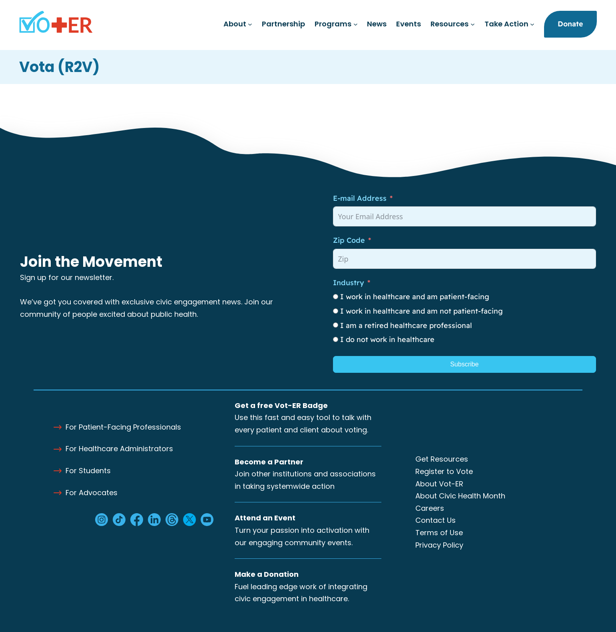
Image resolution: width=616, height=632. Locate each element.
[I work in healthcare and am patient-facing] (335, 296)
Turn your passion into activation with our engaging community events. (302, 530)
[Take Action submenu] (532, 24)
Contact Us (435, 520)
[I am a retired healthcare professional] (335, 325)
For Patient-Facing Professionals (123, 427)
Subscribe (464, 364)
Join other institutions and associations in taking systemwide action (305, 474)
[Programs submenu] (355, 24)
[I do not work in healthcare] (335, 339)
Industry (348, 282)
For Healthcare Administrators (119, 449)
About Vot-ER (439, 484)
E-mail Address (360, 198)
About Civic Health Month (460, 496)
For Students (88, 471)
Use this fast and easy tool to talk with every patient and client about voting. (303, 417)
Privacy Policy (439, 545)
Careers (429, 508)
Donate (570, 23)
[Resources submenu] (472, 24)
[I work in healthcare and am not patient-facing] (335, 311)
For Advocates (92, 493)
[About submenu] (250, 24)
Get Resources (441, 459)
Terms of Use (439, 533)
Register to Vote (444, 471)
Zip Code (349, 240)
